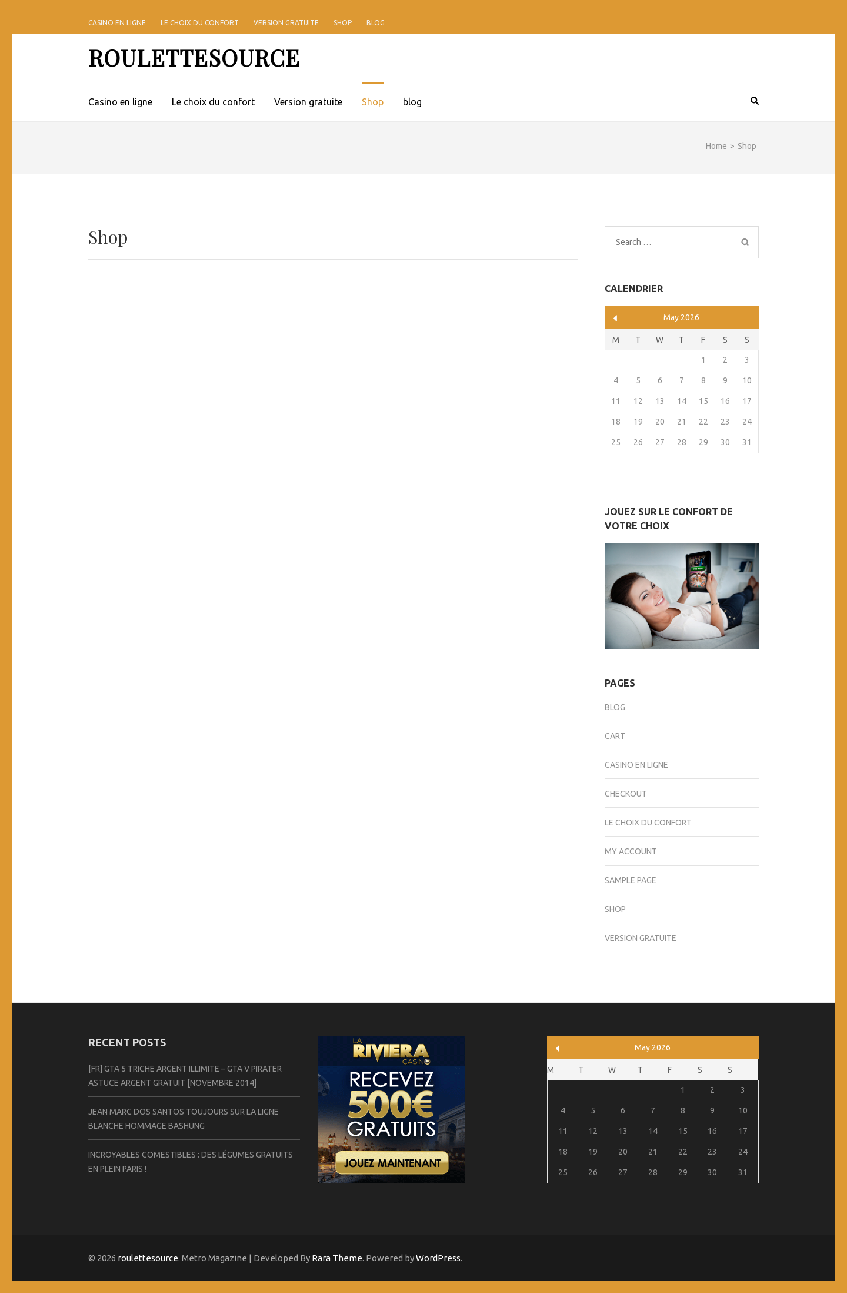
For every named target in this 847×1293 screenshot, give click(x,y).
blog (375, 22)
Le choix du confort (200, 22)
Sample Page (630, 880)
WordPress (438, 1258)
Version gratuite (286, 22)
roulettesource (194, 57)
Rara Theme (337, 1258)
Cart (615, 736)
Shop (343, 22)
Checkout (626, 793)
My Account (631, 851)
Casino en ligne (117, 22)
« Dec (615, 318)
